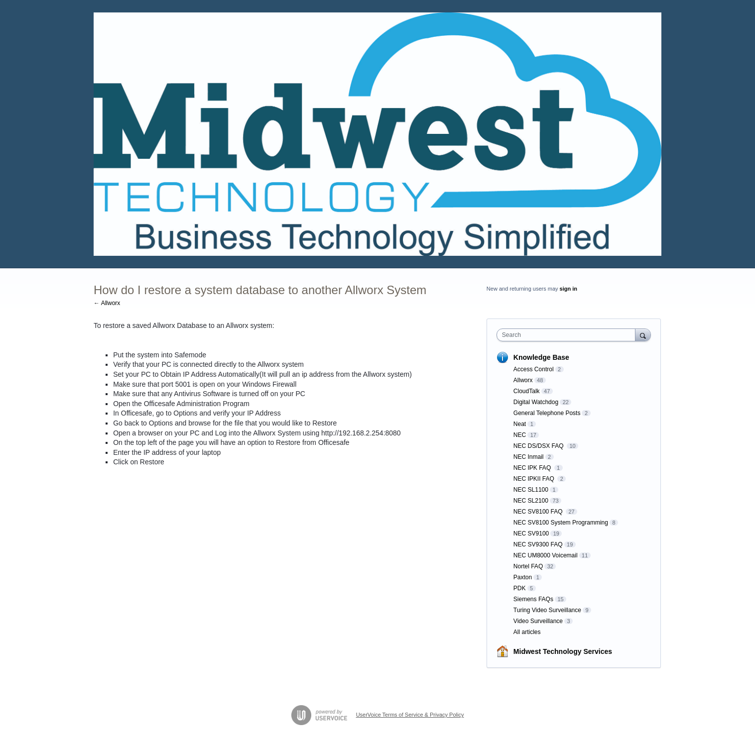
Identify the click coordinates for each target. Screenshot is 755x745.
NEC (519, 434)
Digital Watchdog (535, 402)
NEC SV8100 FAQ (538, 511)
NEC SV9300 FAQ (538, 544)
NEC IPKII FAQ (534, 478)
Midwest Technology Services (562, 651)
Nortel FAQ (528, 566)
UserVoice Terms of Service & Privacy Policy (410, 715)
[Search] (643, 334)
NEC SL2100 (530, 500)
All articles (527, 632)
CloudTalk (526, 391)
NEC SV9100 (531, 533)
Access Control (533, 369)
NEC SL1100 (530, 489)
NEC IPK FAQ (533, 467)
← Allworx (107, 303)
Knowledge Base (541, 357)
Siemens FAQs (533, 599)
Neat (519, 424)
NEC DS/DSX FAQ (539, 445)
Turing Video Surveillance (547, 610)
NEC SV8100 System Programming (560, 522)
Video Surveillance (538, 621)
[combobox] (568, 334)
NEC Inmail (528, 456)
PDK (519, 588)
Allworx (523, 380)
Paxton (522, 577)
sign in (568, 289)
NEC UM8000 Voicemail (545, 555)
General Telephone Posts (547, 413)
